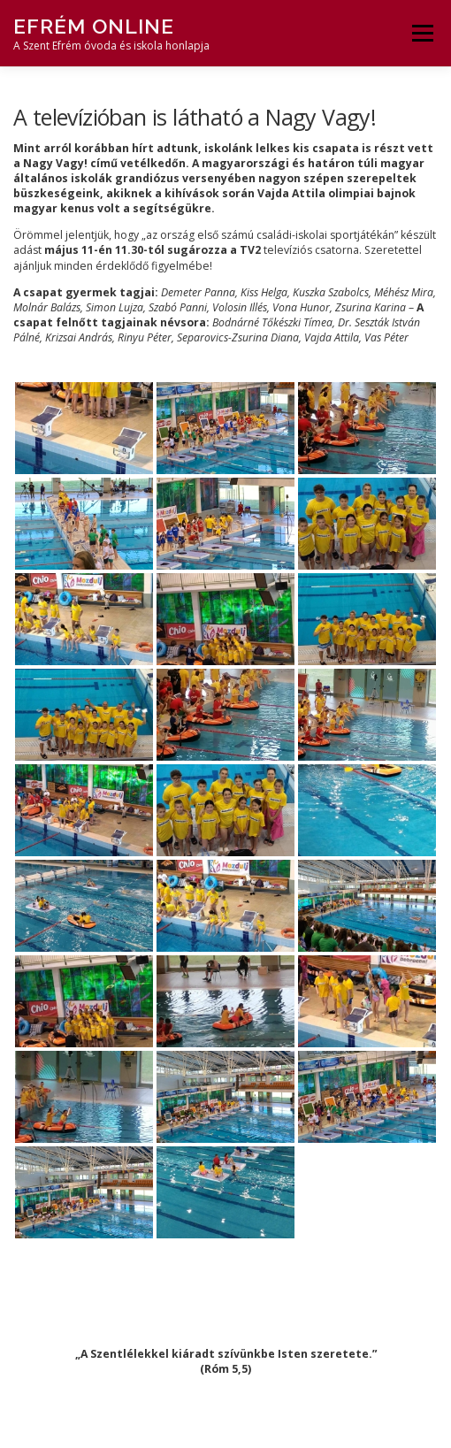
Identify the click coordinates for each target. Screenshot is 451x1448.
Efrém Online (93, 26)
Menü (421, 33)
